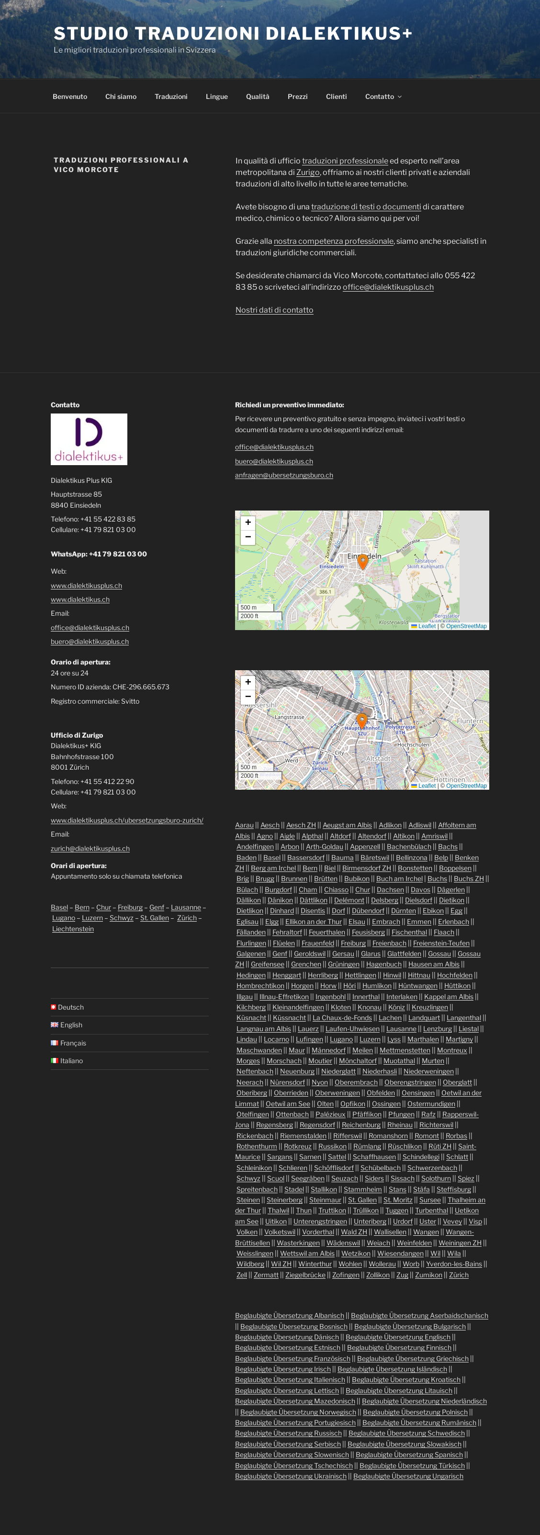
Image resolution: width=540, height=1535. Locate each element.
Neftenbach (254, 1071)
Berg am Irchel (273, 868)
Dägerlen (451, 889)
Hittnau (419, 975)
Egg (456, 910)
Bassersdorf (306, 857)
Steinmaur (325, 1200)
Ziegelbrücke (305, 1275)
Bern (82, 907)
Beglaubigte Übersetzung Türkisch (412, 1465)
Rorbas (456, 1136)
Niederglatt (338, 1071)
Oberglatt (457, 1082)
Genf (156, 907)
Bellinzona (412, 857)
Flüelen (284, 943)
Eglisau (247, 921)
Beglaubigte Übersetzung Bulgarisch (410, 1326)
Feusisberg (368, 932)
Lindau (246, 1039)
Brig (242, 878)
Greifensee (267, 964)
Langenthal (464, 1017)
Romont (427, 1136)
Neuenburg (297, 1071)
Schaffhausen (374, 1157)
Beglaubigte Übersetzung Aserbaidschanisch (419, 1315)
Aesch (270, 825)
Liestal (469, 1028)
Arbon (290, 846)
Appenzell (365, 846)
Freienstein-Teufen (441, 943)
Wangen (426, 1232)
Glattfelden (404, 953)
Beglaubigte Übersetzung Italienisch (290, 1379)
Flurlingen (251, 943)
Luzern (92, 918)
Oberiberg (251, 1093)
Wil (435, 1253)
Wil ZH (281, 1264)
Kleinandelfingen (298, 1007)
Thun (304, 1210)
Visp (475, 1221)
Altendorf (372, 836)
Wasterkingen (298, 1243)
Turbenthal (431, 1210)
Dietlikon (249, 910)
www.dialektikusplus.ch (86, 585)
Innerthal (366, 996)
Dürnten (403, 910)
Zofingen (346, 1275)
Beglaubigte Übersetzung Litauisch (399, 1390)
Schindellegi (421, 1157)
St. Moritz (398, 1200)
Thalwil (278, 1210)
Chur (103, 907)
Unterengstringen (320, 1221)
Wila (454, 1253)
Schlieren (293, 1168)
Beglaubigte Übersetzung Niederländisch (424, 1401)
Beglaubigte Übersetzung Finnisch (399, 1347)
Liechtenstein (73, 929)
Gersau (343, 953)
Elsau (357, 921)
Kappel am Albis (448, 996)
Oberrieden (291, 1093)
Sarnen (310, 1157)
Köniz (396, 1007)
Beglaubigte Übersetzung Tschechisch (294, 1465)
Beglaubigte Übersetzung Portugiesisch (295, 1422)
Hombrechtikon (260, 985)
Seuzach (344, 1178)
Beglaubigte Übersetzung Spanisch (409, 1454)
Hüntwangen (418, 985)
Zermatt (266, 1275)
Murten (433, 1060)
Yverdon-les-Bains (454, 1264)
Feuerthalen (327, 932)
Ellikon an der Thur (313, 921)
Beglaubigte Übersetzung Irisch (283, 1369)
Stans (397, 1189)
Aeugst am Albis (347, 825)
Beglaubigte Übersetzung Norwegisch (298, 1412)
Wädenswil (343, 1243)
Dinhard (282, 910)
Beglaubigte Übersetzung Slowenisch (292, 1454)
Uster (427, 1221)
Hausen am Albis (434, 964)
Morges (248, 1060)
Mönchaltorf (358, 1060)
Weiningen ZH (460, 1243)
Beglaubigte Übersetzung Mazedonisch (295, 1401)
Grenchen (306, 964)
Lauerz (308, 1028)
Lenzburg (437, 1028)
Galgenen (251, 953)
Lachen (390, 1017)
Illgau (244, 996)
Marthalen (423, 1039)
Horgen (302, 985)
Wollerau (382, 1264)
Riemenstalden (303, 1136)
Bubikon (357, 878)
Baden (246, 857)
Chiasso (336, 889)
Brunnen (294, 878)
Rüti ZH (439, 1146)
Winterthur (315, 1264)
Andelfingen (255, 846)
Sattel (337, 1157)
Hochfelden (454, 975)
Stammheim (363, 1189)
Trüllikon (366, 1210)
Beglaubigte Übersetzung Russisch (288, 1433)
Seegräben (308, 1178)
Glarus (371, 953)
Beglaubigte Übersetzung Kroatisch (406, 1379)
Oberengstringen (410, 1082)
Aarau (244, 825)
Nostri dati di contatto (275, 310)
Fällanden (251, 932)
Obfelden (381, 1093)
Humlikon (377, 985)
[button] (363, 562)
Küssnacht (289, 1017)
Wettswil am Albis (307, 1253)
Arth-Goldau (324, 846)
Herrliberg (323, 975)
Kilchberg (251, 1007)
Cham (308, 889)
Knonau (370, 1007)
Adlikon (390, 825)
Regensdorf (317, 1125)
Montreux (452, 1050)
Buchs (437, 878)
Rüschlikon (405, 1146)
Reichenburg (361, 1125)
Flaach (444, 932)
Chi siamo (120, 96)
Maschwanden (259, 1050)
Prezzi (298, 96)
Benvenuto (70, 96)
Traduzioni (171, 96)
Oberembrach (356, 1082)
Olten (325, 1104)
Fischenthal (409, 932)
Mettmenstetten (405, 1050)
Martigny (459, 1039)
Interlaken (401, 996)
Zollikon (378, 1275)
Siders (374, 1178)
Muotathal (399, 1060)
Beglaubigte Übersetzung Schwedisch (407, 1433)
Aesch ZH (301, 825)
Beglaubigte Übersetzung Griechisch (413, 1358)
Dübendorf (368, 910)
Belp (441, 857)
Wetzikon (356, 1253)
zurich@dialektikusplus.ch (90, 848)
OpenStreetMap (466, 626)
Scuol (275, 1178)
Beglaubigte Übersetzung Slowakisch (404, 1444)
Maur (297, 1050)
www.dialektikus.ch (80, 599)
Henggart (286, 975)
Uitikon (276, 1221)
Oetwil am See (288, 1104)
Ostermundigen (431, 1104)
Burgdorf (278, 889)
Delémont (349, 900)
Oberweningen (337, 1093)
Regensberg (274, 1125)
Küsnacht (251, 1017)
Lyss (394, 1039)
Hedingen (251, 975)
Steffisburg (454, 1189)
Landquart (424, 1017)
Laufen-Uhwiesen (353, 1028)
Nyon (320, 1082)
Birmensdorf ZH (366, 868)
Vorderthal (318, 1232)
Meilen (362, 1050)
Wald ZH (354, 1232)
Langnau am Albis (263, 1028)
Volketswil (279, 1232)
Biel (330, 868)
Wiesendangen (400, 1253)
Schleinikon (254, 1168)
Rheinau (400, 1125)
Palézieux (330, 1114)
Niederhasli (379, 1071)
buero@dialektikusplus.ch (90, 641)
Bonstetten (415, 868)
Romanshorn (388, 1136)
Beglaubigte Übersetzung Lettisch (287, 1390)
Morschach (284, 1060)
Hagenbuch (384, 964)
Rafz (428, 1114)
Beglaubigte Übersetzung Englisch (398, 1337)
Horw (328, 985)
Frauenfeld (318, 943)
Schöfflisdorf (334, 1168)
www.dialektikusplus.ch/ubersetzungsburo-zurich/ (127, 820)
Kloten (341, 1007)
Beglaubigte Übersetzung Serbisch (288, 1444)
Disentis (313, 910)
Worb (411, 1264)
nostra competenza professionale (334, 241)
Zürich (187, 918)
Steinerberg (285, 1200)
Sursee (430, 1200)
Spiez (466, 1178)
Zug (402, 1275)
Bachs (448, 846)
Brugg (265, 878)
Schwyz (122, 918)
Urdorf (403, 1221)
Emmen (419, 921)
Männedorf (329, 1050)
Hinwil (392, 975)
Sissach (403, 1178)
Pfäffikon (367, 1114)
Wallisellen (390, 1232)
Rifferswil (347, 1136)
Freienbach (389, 943)
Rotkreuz (298, 1146)
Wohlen (350, 1264)
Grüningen (344, 964)
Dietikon (451, 900)
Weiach (378, 1243)
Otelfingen (252, 1114)
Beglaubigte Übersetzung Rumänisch (419, 1422)
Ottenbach (292, 1114)
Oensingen (418, 1093)
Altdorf (340, 836)
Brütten (326, 878)
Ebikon (433, 910)
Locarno (276, 1039)
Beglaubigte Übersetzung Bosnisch (294, 1326)
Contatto (384, 96)
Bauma (342, 857)
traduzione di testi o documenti (366, 206)
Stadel (294, 1189)
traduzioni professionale (345, 160)
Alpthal (312, 836)
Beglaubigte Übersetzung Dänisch (287, 1337)
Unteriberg (370, 1221)
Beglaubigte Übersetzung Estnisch (287, 1347)
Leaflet (423, 626)
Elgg (272, 921)
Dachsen (390, 889)
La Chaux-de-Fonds (342, 1017)
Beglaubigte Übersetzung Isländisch (392, 1369)
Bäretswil (374, 857)
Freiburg (130, 907)
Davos (420, 889)
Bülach (247, 889)
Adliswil (419, 825)
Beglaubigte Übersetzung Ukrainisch (291, 1476)
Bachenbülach (409, 846)
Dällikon (248, 900)
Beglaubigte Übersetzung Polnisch (415, 1412)
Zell (241, 1275)
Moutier (320, 1060)
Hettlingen (360, 975)
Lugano (63, 918)
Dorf (338, 910)
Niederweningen (429, 1071)
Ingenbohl (330, 996)
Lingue (217, 96)
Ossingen (386, 1104)
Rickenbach (254, 1136)
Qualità (258, 96)
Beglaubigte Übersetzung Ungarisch (408, 1476)
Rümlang (367, 1146)
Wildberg (250, 1264)
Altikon (404, 836)
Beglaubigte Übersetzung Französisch (292, 1358)
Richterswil (436, 1125)
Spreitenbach (257, 1189)
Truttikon (332, 1210)
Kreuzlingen (430, 1007)
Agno (265, 836)
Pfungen (401, 1114)
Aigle (287, 836)
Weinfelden (414, 1243)
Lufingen (309, 1039)
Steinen (248, 1200)
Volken (247, 1232)
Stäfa (421, 1189)
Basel (59, 907)
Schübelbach (380, 1168)
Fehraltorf (287, 932)
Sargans (279, 1157)
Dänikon (280, 900)
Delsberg (384, 900)
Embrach (386, 921)
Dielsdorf (418, 900)
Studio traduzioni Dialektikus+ (233, 33)
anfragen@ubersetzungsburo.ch (284, 475)
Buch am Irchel (399, 878)
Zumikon (428, 1275)
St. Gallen (154, 918)
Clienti (336, 96)
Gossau (439, 953)
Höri (349, 985)
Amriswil (434, 836)
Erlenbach (453, 921)
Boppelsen (455, 868)
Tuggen (396, 1210)
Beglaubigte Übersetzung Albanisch (289, 1315)
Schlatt (457, 1157)
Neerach (249, 1082)
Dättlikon (313, 900)
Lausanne (186, 907)
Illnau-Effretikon (284, 996)
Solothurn (436, 1178)
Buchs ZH (469, 878)
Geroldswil (310, 953)
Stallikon (324, 1189)
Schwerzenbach (432, 1168)
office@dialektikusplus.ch (388, 287)
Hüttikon (457, 985)
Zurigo (308, 172)
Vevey (452, 1221)
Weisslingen (254, 1253)
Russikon (332, 1146)
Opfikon (352, 1104)
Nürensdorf (287, 1082)
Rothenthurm (256, 1146)
